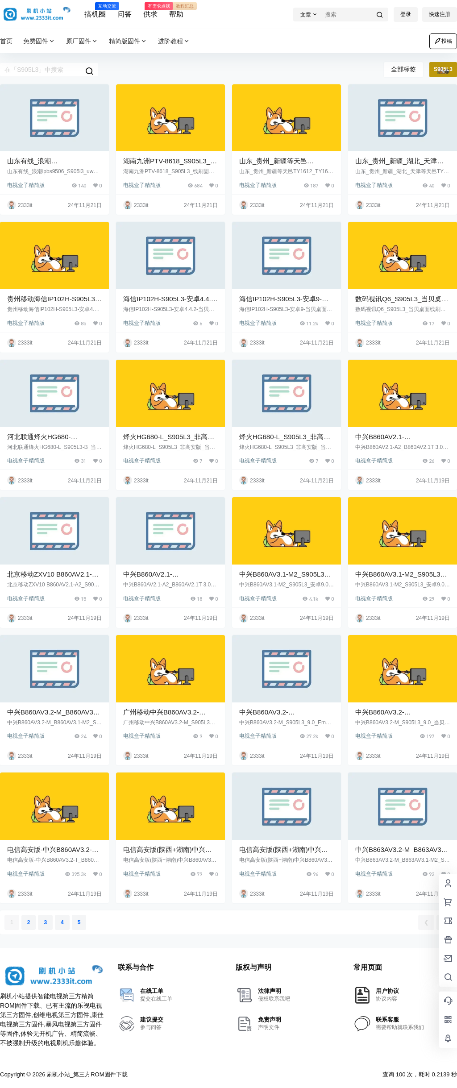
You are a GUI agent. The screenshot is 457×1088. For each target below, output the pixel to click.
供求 (150, 10)
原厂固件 (82, 41)
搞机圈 (95, 10)
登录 (405, 14)
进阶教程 (174, 41)
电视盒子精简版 (26, 185)
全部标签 (403, 69)
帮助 (176, 10)
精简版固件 (128, 41)
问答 (124, 14)
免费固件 (39, 41)
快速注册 (439, 14)
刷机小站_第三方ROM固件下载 (86, 1074)
